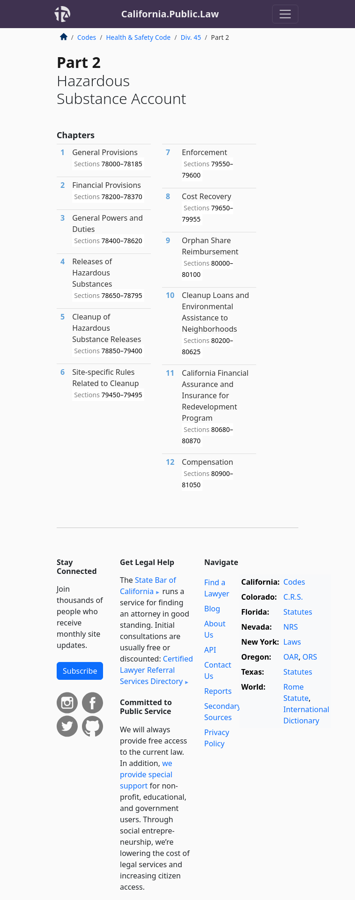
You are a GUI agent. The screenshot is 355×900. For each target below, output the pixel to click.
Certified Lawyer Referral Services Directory (156, 670)
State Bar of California (148, 585)
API (210, 650)
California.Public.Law (170, 13)
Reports (218, 691)
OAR (290, 657)
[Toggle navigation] (285, 14)
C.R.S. (293, 597)
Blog (212, 608)
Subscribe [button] (80, 671)
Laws (292, 642)
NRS (290, 627)
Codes (86, 37)
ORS (310, 657)
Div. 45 (191, 37)
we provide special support (146, 774)
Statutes (297, 612)
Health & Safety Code (138, 37)
